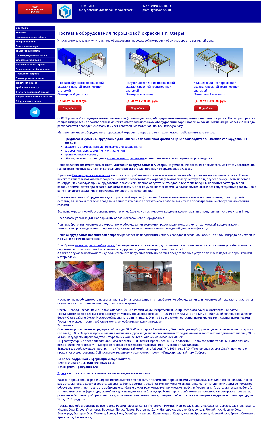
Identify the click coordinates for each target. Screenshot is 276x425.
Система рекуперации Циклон (31, 55)
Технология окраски (26, 83)
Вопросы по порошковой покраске (34, 96)
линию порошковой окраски (94, 245)
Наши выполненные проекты (35, 9)
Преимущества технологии (30, 78)
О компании (22, 28)
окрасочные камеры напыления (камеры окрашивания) (102, 147)
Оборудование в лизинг (28, 101)
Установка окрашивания (28, 60)
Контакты (21, 32)
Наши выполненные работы (31, 37)
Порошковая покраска (27, 74)
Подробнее (69, 108)
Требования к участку (27, 87)
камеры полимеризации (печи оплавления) (94, 150)
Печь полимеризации (27, 46)
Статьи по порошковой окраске (32, 92)
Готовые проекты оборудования (33, 69)
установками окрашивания (126, 158)
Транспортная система (28, 51)
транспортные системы (80, 154)
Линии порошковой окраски (30, 64)
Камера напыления (26, 41)
